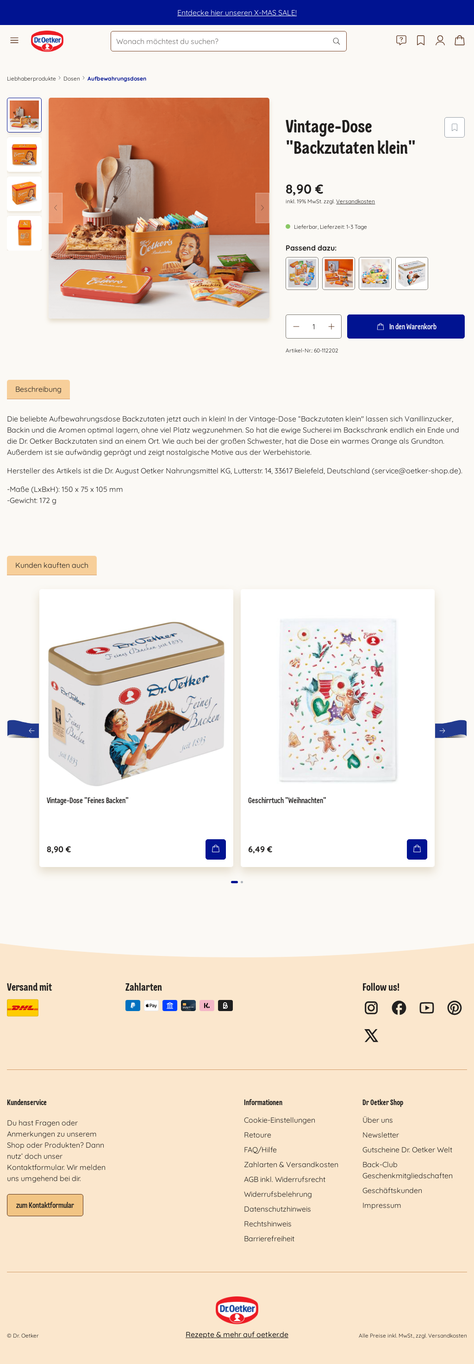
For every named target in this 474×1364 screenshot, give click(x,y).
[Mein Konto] (440, 41)
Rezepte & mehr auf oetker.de (237, 1334)
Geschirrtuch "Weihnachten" (287, 801)
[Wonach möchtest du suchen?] (229, 41)
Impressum (381, 1205)
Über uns (377, 1120)
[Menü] (14, 41)
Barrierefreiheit (269, 1238)
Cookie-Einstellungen (279, 1120)
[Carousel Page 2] (242, 882)
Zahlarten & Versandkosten (291, 1164)
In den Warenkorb (406, 326)
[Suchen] (336, 41)
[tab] (38, 389)
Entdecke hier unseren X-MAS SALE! (237, 12)
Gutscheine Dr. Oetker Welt (407, 1149)
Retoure (257, 1134)
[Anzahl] (314, 326)
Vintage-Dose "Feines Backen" (88, 801)
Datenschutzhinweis (277, 1208)
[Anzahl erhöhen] (331, 326)
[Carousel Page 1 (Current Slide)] (234, 882)
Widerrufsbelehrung (278, 1194)
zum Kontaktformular (45, 1206)
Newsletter (380, 1134)
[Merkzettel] (420, 41)
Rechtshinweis (268, 1223)
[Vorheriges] (55, 208)
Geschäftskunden (392, 1190)
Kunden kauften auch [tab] (51, 565)
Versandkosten (355, 201)
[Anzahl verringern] (296, 326)
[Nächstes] (262, 208)
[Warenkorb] (459, 41)
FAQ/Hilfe (260, 1149)
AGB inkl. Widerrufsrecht (284, 1179)
